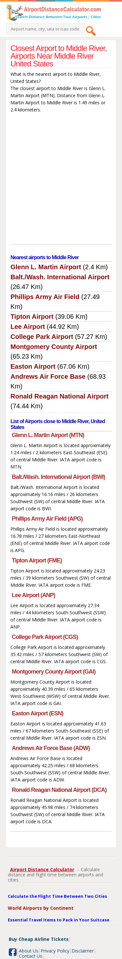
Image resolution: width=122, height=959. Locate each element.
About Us (28, 951)
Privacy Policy (55, 951)
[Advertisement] (61, 180)
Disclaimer (83, 951)
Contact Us (30, 956)
